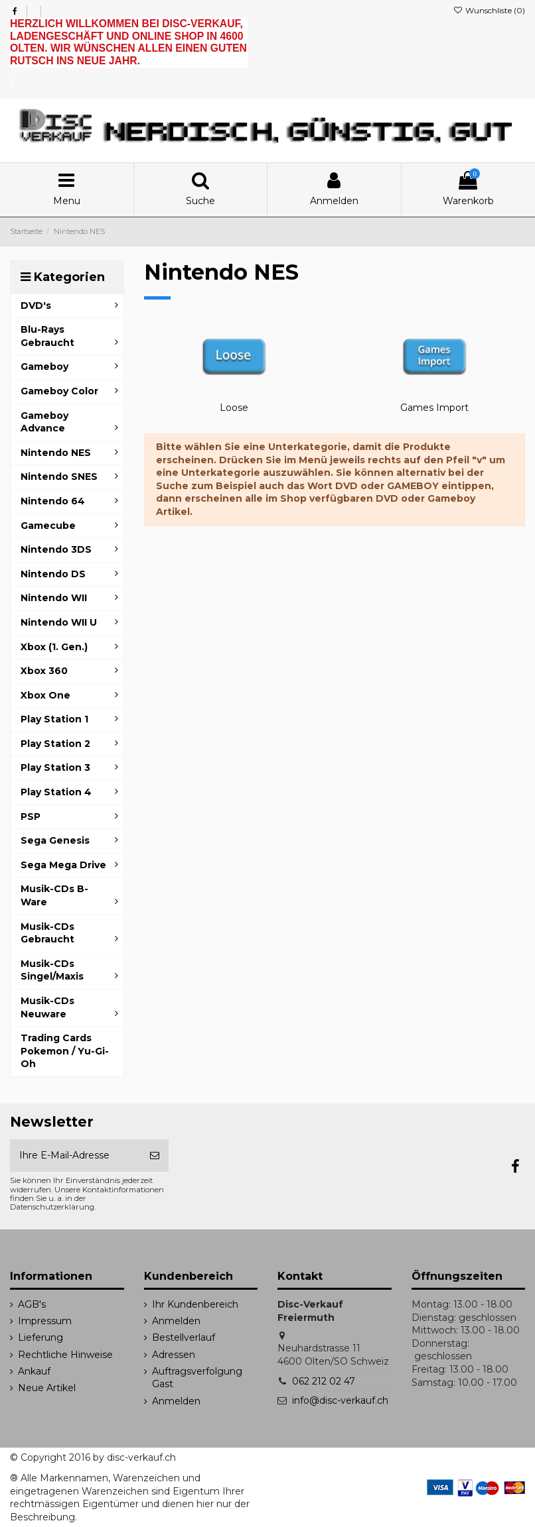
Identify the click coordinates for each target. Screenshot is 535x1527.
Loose (234, 408)
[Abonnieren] (155, 1155)
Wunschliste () (489, 10)
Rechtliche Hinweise (65, 1355)
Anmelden (176, 1321)
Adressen (173, 1355)
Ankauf (34, 1371)
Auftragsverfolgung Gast (197, 1377)
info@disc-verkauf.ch (340, 1400)
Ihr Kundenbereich (195, 1304)
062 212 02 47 (323, 1381)
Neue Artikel (47, 1388)
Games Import (434, 408)
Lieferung (40, 1337)
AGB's (32, 1304)
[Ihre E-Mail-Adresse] (75, 1155)
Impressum (45, 1321)
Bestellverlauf (183, 1337)
